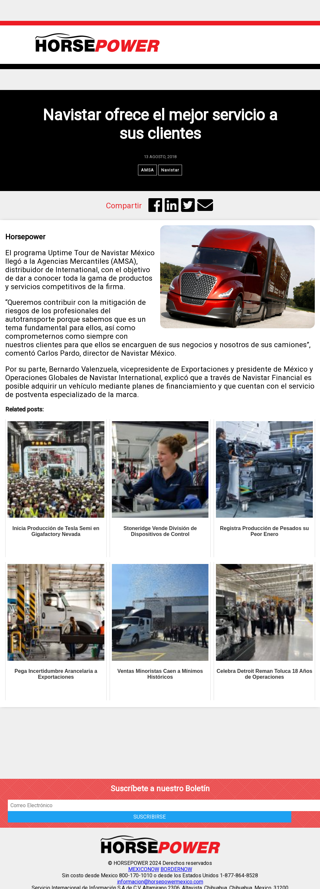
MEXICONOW (143, 869)
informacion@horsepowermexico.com (160, 882)
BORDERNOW (176, 869)
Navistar (170, 170)
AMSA (147, 170)
